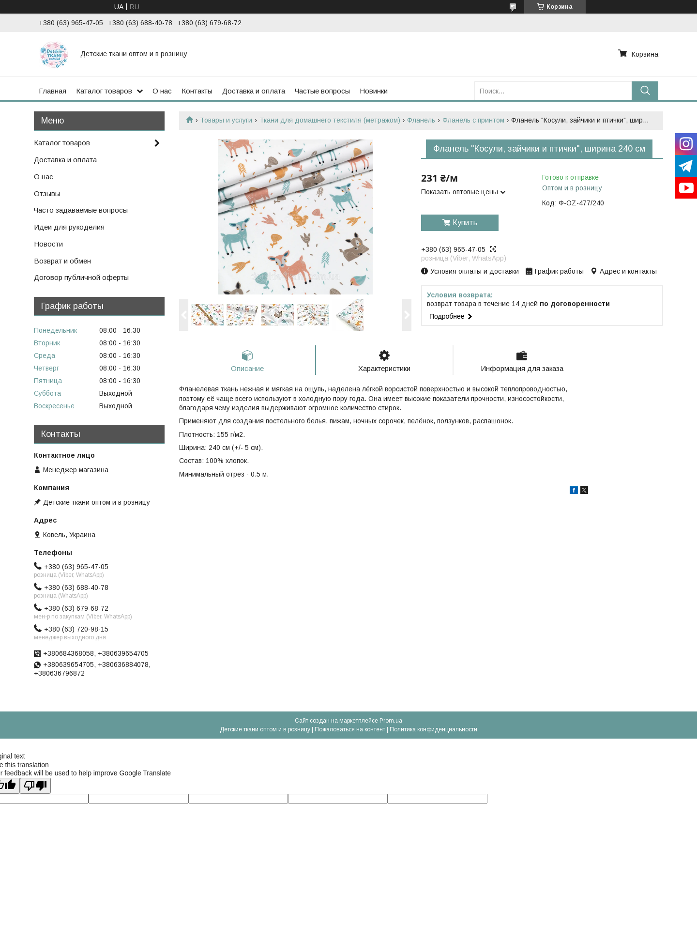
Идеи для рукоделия (69, 227)
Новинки (374, 91)
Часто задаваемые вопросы (81, 210)
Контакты (197, 91)
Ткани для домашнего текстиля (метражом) (329, 120)
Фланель (421, 120)
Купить (465, 222)
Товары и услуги (226, 120)
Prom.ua (390, 720)
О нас (162, 91)
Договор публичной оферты (81, 277)
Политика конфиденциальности (433, 729)
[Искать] (645, 90)
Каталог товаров (104, 91)
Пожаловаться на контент (350, 729)
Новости (48, 244)
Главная (52, 91)
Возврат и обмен (62, 261)
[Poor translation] (35, 786)
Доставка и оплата (253, 91)
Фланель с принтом (473, 120)
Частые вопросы (322, 91)
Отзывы (47, 193)
